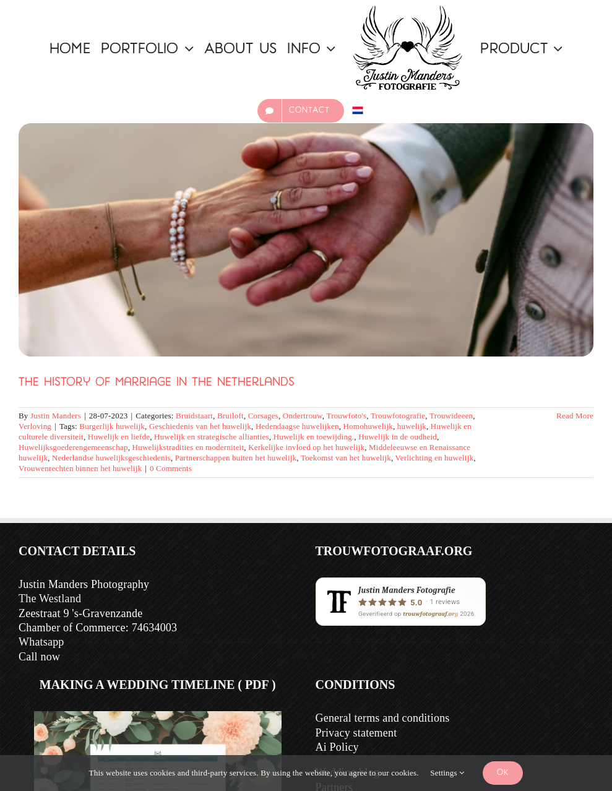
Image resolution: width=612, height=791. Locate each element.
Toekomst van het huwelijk (346, 457)
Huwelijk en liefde (119, 436)
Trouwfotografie (398, 415)
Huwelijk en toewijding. (314, 436)
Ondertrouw (302, 415)
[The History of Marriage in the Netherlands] (306, 240)
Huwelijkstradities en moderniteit (188, 447)
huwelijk (411, 426)
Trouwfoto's (346, 415)
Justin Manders (55, 415)
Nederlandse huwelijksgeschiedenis (111, 457)
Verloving (35, 426)
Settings (447, 772)
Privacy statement (356, 733)
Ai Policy (337, 747)
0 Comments (171, 468)
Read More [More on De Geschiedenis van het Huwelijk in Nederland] (574, 415)
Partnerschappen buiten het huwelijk (236, 457)
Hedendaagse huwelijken (297, 426)
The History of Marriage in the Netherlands (157, 383)
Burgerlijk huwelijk (112, 426)
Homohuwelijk (368, 426)
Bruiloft (230, 415)
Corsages (263, 415)
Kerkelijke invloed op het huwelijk (306, 447)
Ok (503, 773)
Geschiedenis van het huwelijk (200, 426)
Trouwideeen (451, 415)
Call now (39, 657)
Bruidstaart (194, 415)
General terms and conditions (383, 718)
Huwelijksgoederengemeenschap (73, 447)
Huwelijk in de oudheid (397, 436)
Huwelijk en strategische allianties (211, 436)
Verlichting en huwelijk (434, 457)
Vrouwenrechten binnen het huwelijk (80, 468)
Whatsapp (41, 642)
